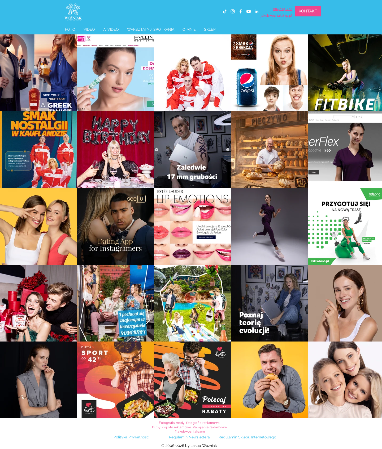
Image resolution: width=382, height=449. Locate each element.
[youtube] (248, 11)
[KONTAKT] (308, 11)
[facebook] (240, 11)
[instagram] (232, 11)
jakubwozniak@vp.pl (276, 15)
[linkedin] (256, 11)
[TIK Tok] (224, 11)
